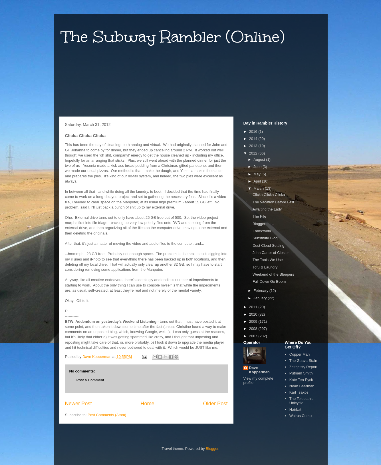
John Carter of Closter (271, 252)
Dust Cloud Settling (268, 245)
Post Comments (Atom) (107, 415)
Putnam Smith (301, 373)
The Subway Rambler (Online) (173, 37)
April (257, 181)
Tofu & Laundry (265, 267)
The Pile (259, 216)
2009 (254, 321)
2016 (254, 131)
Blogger (212, 448)
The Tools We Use (268, 260)
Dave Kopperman (259, 370)
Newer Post (78, 403)
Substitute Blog (265, 238)
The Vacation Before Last (273, 202)
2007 (254, 336)
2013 (254, 146)
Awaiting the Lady (267, 209)
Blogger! (259, 224)
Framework (262, 231)
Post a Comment (90, 380)
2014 (254, 139)
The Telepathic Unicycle (301, 400)
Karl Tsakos (299, 392)
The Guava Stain (303, 360)
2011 (254, 307)
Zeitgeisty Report (303, 367)
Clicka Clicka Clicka (269, 195)
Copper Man (299, 354)
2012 (254, 153)
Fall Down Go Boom (269, 281)
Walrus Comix (300, 416)
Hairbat (295, 409)
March (259, 188)
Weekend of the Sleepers (273, 274)
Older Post (215, 403)
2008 (254, 328)
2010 (254, 314)
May (257, 174)
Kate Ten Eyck (301, 380)
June (258, 167)
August (259, 159)
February (261, 290)
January (260, 298)
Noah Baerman (301, 386)
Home (147, 403)
